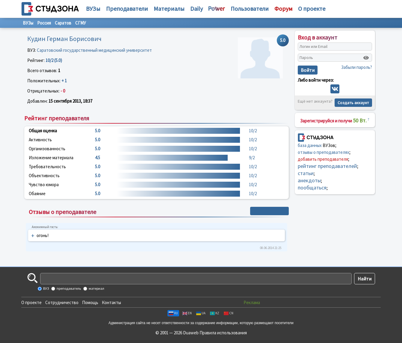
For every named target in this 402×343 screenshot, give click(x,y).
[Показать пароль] (366, 57)
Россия (44, 23)
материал (96, 288)
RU (173, 313)
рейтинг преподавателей (327, 166)
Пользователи (250, 8)
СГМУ (80, 23)
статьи (306, 173)
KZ (214, 313)
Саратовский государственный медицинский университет (94, 50)
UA (200, 313)
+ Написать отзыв (269, 211)
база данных (310, 145)
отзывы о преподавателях (323, 152)
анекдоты (309, 180)
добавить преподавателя (323, 159)
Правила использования (223, 333)
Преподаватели (127, 8)
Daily (196, 8)
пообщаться (312, 187)
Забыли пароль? (356, 67)
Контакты (111, 302)
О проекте (31, 302)
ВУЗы (93, 8)
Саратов (63, 23)
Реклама (252, 302)
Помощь (90, 302)
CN (228, 313)
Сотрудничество (61, 302)
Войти (308, 70)
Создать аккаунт (353, 102)
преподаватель (68, 288)
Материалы (169, 8)
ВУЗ (46, 288)
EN (187, 313)
